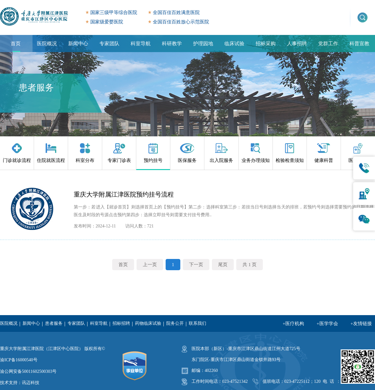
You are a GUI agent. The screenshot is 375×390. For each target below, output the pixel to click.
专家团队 (109, 43)
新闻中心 (78, 43)
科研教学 (172, 43)
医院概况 (47, 43)
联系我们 (197, 323)
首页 (16, 43)
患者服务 (53, 323)
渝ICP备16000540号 (19, 360)
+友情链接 (361, 323)
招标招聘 (121, 323)
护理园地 (203, 43)
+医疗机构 (293, 323)
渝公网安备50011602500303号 (28, 371)
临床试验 (234, 43)
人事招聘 (297, 43)
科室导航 (141, 43)
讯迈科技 (30, 382)
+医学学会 (327, 323)
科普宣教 (359, 43)
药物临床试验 (148, 323)
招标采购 (266, 43)
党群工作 (328, 43)
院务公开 (175, 323)
